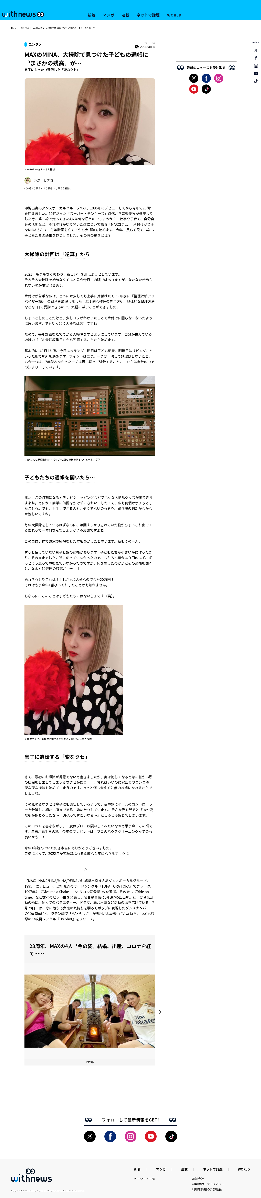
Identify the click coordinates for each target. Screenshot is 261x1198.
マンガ (108, 15)
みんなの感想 (145, 47)
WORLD (174, 15)
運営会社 (198, 1179)
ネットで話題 (148, 15)
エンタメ (25, 28)
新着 (91, 15)
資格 (50, 188)
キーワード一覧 (144, 1179)
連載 (125, 15)
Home (14, 28)
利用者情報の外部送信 (207, 1189)
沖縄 (28, 188)
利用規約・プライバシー (208, 1184)
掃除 (67, 188)
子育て (39, 188)
